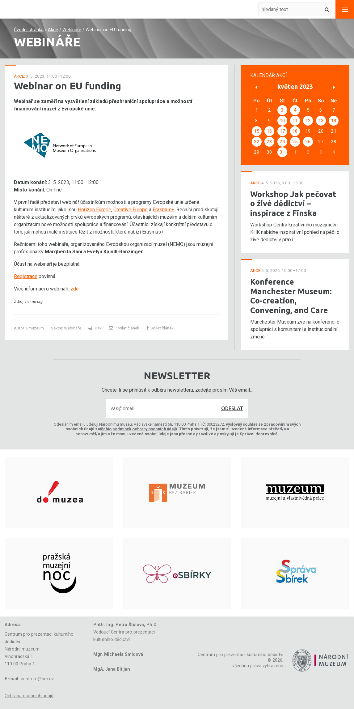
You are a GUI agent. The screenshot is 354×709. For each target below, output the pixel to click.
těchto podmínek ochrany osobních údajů (138, 429)
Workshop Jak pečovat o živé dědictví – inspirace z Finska (293, 203)
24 (282, 141)
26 (308, 141)
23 (269, 141)
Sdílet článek (160, 327)
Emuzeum (35, 327)
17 (282, 131)
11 (295, 120)
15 (256, 131)
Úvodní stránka (29, 29)
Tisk (95, 327)
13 (321, 120)
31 (282, 152)
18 (295, 131)
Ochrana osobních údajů (29, 695)
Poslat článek (124, 327)
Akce (53, 29)
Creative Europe (130, 210)
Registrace (25, 276)
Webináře (71, 29)
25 (295, 141)
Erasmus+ (163, 210)
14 (333, 120)
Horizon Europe (94, 210)
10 (282, 120)
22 (256, 141)
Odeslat (232, 408)
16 (269, 131)
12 (308, 120)
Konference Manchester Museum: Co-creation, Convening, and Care (291, 296)
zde (74, 289)
